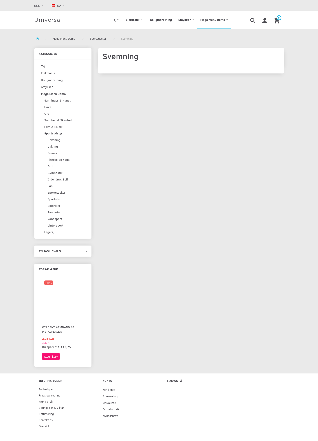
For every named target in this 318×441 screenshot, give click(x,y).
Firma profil (46, 401)
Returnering (46, 414)
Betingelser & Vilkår (51, 407)
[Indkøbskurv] (277, 20)
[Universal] (48, 20)
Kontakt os (46, 420)
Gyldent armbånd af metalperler (58, 329)
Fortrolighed (46, 389)
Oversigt (44, 426)
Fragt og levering (49, 395)
